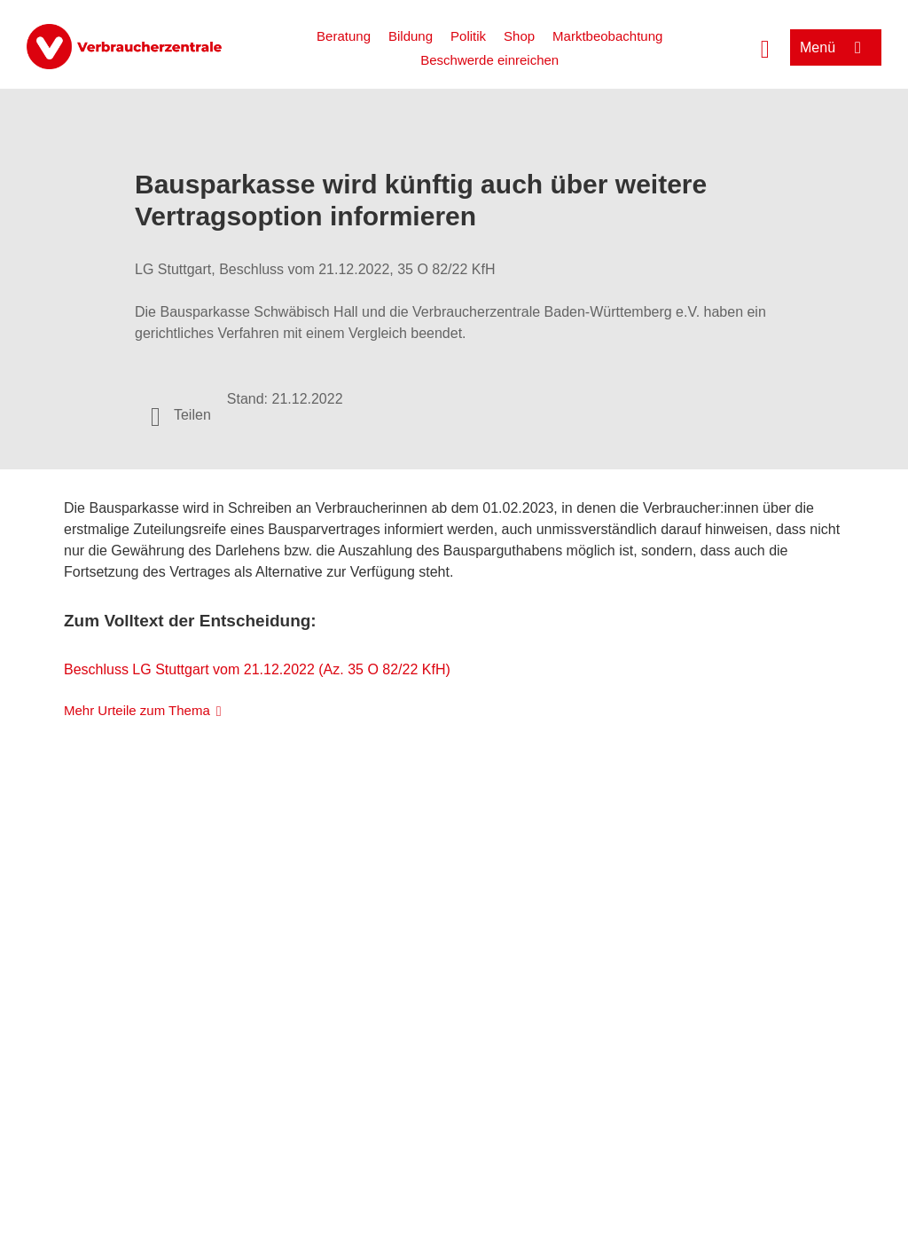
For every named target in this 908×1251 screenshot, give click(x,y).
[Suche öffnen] (765, 47)
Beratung (344, 35)
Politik (468, 35)
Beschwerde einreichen (489, 59)
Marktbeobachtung (607, 35)
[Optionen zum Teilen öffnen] (181, 415)
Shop (519, 35)
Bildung (410, 35)
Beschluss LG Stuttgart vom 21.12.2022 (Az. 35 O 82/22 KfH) (257, 669)
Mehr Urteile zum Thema (137, 710)
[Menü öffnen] (835, 47)
